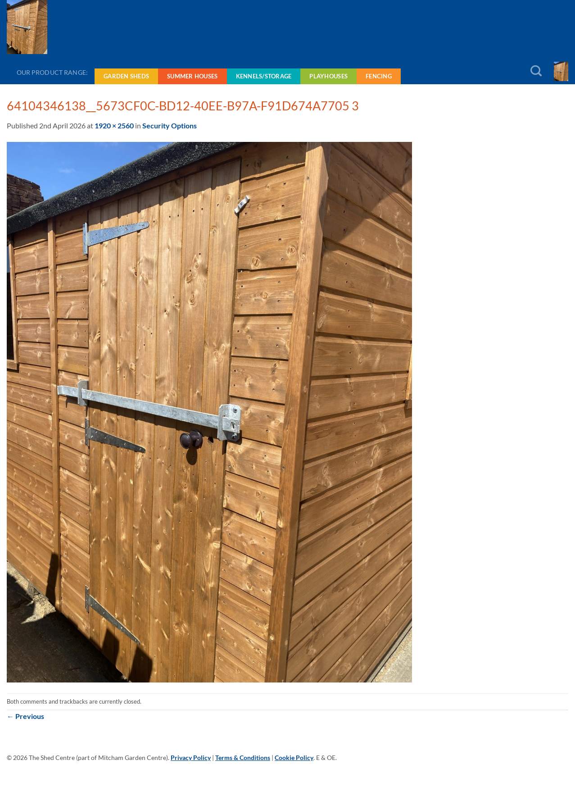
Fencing (379, 76)
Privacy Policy (191, 757)
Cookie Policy (294, 757)
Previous (25, 716)
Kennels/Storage (264, 76)
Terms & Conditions (242, 757)
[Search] (536, 71)
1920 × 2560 (114, 125)
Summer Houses (192, 76)
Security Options (169, 125)
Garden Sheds (126, 76)
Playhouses (328, 76)
